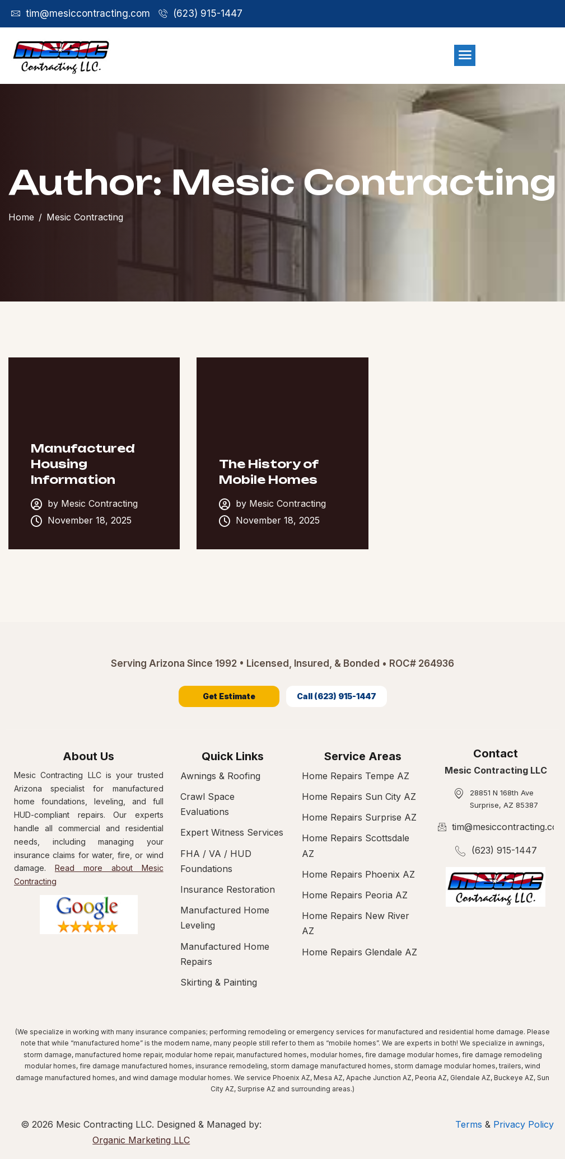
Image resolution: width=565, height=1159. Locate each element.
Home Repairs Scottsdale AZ (355, 845)
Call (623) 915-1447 (336, 696)
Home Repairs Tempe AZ (355, 775)
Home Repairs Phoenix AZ (358, 874)
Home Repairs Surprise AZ (359, 817)
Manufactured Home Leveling (224, 917)
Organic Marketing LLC (141, 1140)
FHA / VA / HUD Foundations (215, 861)
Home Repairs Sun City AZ (359, 796)
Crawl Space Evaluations (207, 804)
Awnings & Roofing (220, 775)
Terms (470, 1124)
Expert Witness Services (231, 832)
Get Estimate (229, 696)
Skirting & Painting (218, 982)
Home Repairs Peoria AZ (355, 895)
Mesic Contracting (99, 504)
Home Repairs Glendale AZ (359, 952)
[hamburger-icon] (464, 55)
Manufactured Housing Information (83, 464)
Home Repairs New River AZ (355, 923)
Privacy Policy (523, 1124)
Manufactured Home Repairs (224, 954)
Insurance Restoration (227, 889)
